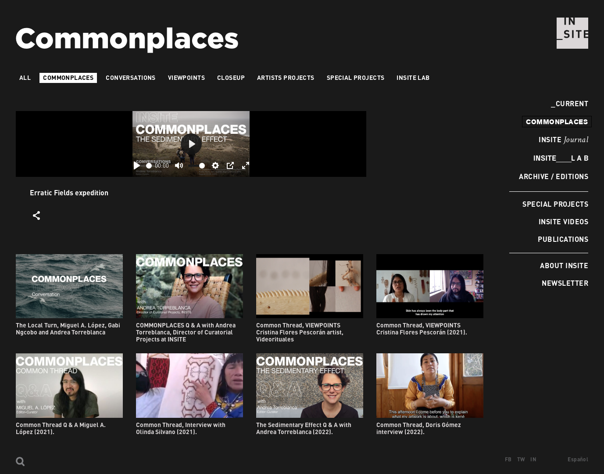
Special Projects (555, 204)
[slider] (149, 166)
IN (533, 459)
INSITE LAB (413, 77)
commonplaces (557, 121)
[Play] (137, 165)
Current (569, 103)
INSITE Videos (563, 221)
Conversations (130, 77)
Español (578, 459)
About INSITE (564, 265)
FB (508, 459)
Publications (563, 239)
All (25, 77)
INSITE (563, 140)
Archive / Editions (553, 176)
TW (521, 459)
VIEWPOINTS (186, 77)
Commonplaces (68, 77)
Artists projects (286, 77)
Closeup (231, 77)
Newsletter (565, 283)
